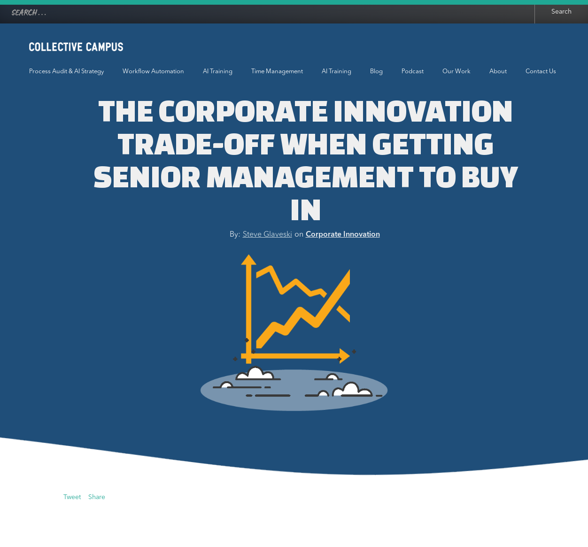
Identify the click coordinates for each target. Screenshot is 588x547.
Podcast (413, 72)
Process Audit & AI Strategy (66, 72)
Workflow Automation (153, 72)
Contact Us (541, 72)
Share (96, 497)
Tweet (72, 497)
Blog (376, 72)
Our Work (456, 72)
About (498, 72)
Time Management (277, 72)
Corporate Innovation (343, 235)
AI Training (217, 72)
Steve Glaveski (267, 235)
